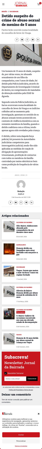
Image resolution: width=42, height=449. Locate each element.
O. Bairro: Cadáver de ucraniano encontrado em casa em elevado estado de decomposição (26, 319)
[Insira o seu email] (15, 378)
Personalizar (21, 441)
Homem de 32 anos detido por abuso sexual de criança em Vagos (27, 340)
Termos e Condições (21, 446)
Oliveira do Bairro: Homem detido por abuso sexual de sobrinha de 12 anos (27, 293)
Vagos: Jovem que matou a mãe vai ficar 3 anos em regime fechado (27, 272)
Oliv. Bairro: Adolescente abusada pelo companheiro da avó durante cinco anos (27, 229)
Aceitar (21, 435)
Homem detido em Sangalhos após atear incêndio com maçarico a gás (27, 251)
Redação (21, 191)
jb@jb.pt (21, 194)
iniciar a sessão (13, 400)
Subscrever (32, 379)
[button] (39, 413)
